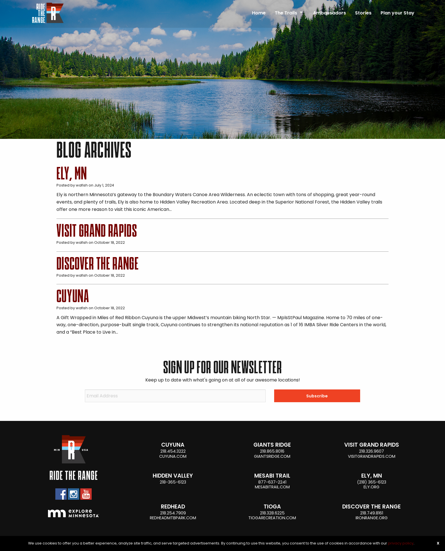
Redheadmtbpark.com (173, 518)
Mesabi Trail (272, 475)
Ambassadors (329, 13)
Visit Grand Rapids (96, 231)
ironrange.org (372, 518)
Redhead (173, 506)
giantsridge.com (272, 456)
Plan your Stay (397, 13)
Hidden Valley (173, 475)
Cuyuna (72, 296)
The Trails (286, 13)
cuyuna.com (172, 456)
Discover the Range (97, 263)
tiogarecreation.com (272, 518)
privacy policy (400, 543)
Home (259, 13)
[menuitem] (258, 10)
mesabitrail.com (272, 487)
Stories (363, 13)
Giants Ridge (272, 445)
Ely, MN (71, 173)
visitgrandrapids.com (371, 456)
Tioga (272, 506)
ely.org (371, 487)
